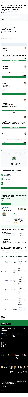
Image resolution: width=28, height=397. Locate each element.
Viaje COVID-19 (2, 345)
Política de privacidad (3, 341)
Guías (8, 333)
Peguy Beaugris (4, 218)
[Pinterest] (6, 335)
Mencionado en (4, 330)
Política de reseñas (3, 342)
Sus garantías (9, 334)
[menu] (1, 1)
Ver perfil (14, 62)
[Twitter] (5, 335)
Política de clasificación (3, 344)
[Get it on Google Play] (8, 324)
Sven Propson (7, 309)
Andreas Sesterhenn (7, 271)
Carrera (13, 335)
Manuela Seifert (7, 262)
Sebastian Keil (7, 290)
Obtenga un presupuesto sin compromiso (14, 60)
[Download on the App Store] (3, 324)
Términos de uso (3, 340)
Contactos (13, 336)
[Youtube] (3, 335)
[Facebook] (1, 335)
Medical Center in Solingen (9, 54)
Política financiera (3, 343)
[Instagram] (2, 335)
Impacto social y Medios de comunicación (17, 334)
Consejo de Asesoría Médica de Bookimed (17, 333)
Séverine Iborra (7, 299)
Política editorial (2, 346)
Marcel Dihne (7, 280)
